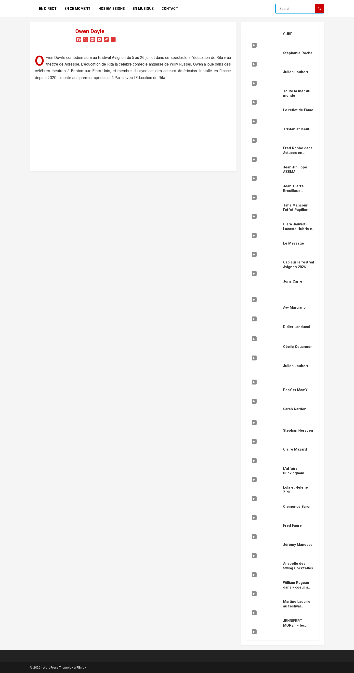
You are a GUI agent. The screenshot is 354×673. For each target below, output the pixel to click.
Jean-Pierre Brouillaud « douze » (293, 190)
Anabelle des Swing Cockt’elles (298, 566)
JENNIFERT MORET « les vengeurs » (294, 625)
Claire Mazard (295, 449)
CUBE (287, 34)
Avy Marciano (294, 307)
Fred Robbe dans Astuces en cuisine (298, 152)
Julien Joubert (295, 72)
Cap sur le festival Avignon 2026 (298, 264)
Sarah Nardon (294, 409)
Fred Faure (292, 525)
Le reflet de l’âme (298, 110)
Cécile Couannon (298, 347)
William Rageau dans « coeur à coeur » (296, 587)
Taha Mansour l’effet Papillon (295, 207)
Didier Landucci (296, 327)
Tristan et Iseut (296, 129)
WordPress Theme (56, 667)
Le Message (293, 243)
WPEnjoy (80, 667)
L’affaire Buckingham (293, 471)
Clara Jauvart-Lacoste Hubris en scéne (298, 228)
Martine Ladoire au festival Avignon (296, 606)
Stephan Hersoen (298, 430)
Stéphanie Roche (298, 53)
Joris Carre (292, 281)
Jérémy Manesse (298, 545)
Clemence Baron (297, 507)
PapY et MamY (295, 390)
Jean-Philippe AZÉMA (295, 169)
